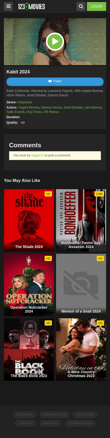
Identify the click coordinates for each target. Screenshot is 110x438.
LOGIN (96, 6)
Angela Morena (28, 107)
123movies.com (80, 423)
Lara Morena (93, 107)
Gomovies (50, 423)
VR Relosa (51, 112)
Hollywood (24, 102)
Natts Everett (15, 112)
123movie (25, 423)
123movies (24, 414)
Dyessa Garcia (51, 107)
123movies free (54, 414)
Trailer (55, 81)
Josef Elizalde (72, 107)
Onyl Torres (34, 112)
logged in (37, 155)
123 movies (84, 414)
